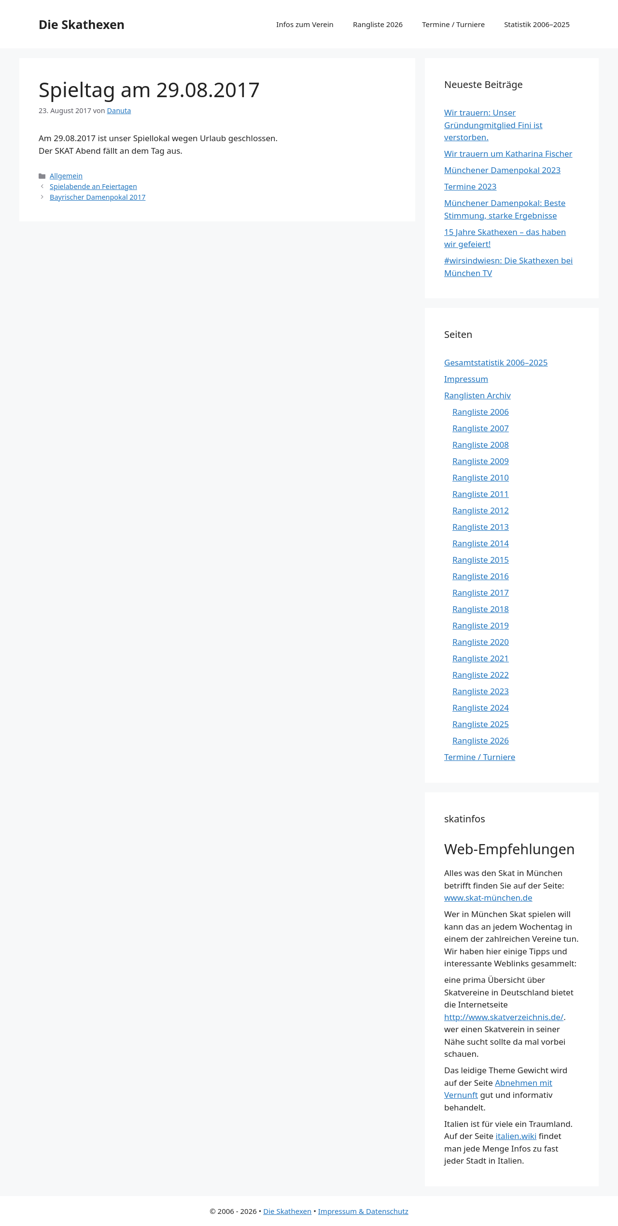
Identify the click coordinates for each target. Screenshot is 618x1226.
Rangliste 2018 (480, 608)
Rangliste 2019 (480, 625)
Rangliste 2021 (480, 658)
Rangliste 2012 (480, 510)
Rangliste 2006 (480, 411)
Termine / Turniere (453, 24)
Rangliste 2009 (480, 461)
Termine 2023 (470, 186)
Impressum (466, 378)
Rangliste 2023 (480, 691)
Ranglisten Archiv (477, 395)
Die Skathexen (82, 24)
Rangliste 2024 (480, 707)
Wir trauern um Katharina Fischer (508, 153)
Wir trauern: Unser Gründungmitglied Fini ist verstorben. (493, 125)
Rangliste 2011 (480, 493)
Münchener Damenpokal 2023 (502, 169)
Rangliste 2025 (480, 724)
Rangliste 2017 (480, 592)
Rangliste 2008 (480, 444)
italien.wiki (516, 1135)
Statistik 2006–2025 (537, 24)
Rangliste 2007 (480, 428)
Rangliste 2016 (480, 576)
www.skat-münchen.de (488, 897)
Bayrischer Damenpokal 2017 (97, 197)
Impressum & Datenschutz (363, 1211)
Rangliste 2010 (480, 477)
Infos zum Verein (305, 24)
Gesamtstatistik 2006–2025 (496, 362)
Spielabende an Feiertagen (93, 186)
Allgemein (66, 175)
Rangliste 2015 (480, 559)
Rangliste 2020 (480, 641)
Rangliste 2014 (480, 543)
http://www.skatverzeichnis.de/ (503, 1016)
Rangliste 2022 (480, 674)
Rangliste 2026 (378, 24)
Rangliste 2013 (480, 526)
